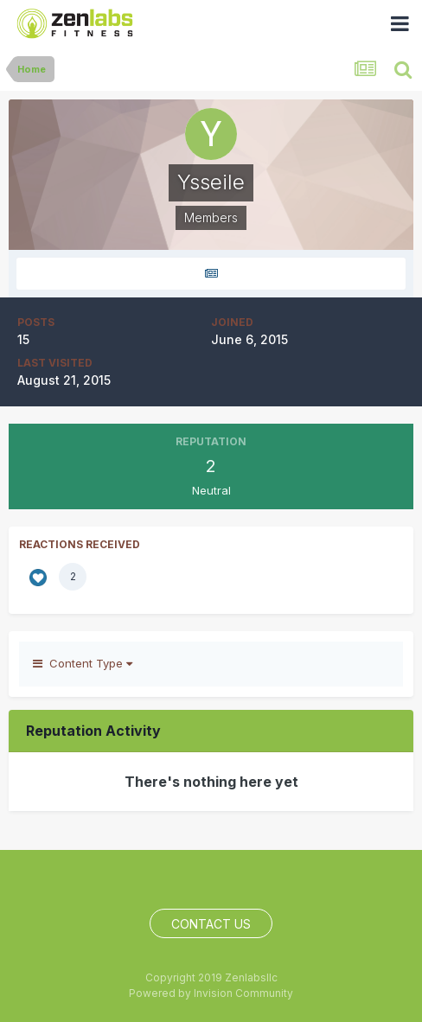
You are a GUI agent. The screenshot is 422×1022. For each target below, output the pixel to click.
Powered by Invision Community (211, 993)
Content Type (82, 663)
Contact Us (211, 924)
